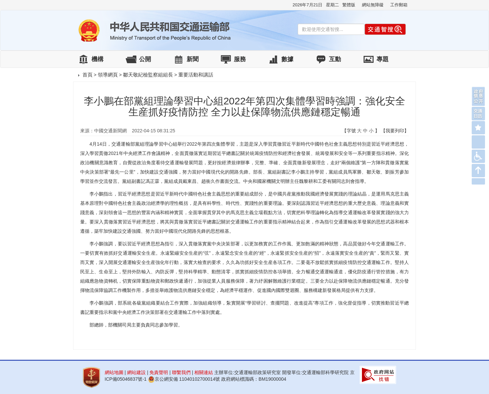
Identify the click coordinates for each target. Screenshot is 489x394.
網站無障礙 (373, 4)
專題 (383, 59)
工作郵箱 (399, 4)
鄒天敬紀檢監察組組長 (148, 74)
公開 (145, 59)
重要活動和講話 (195, 74)
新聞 (193, 59)
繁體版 (348, 4)
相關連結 (203, 372)
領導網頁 (108, 74)
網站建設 (136, 372)
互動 (335, 59)
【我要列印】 (395, 130)
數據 (287, 59)
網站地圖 (114, 372)
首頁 (87, 74)
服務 (240, 59)
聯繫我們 (181, 372)
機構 (97, 59)
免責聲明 (158, 372)
